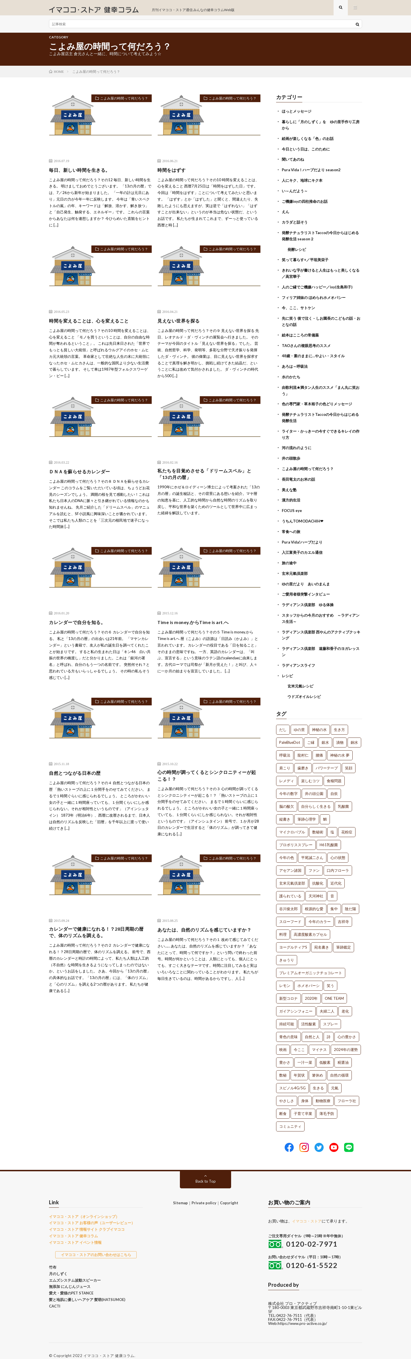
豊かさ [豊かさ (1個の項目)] (284, 1053)
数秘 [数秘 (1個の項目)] (283, 1066)
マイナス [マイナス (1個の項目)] (319, 1040)
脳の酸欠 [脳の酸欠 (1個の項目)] (286, 797)
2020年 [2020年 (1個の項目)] (311, 989)
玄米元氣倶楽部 (296, 567)
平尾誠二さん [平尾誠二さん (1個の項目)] (312, 848)
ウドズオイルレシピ (305, 687)
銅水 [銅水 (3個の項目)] (354, 733)
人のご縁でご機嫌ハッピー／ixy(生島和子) (320, 287)
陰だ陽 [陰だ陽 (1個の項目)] (350, 899)
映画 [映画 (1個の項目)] (283, 1040)
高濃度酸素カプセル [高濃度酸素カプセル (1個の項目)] (310, 925)
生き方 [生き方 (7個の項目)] (339, 720)
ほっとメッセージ (298, 115)
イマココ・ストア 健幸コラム (73, 1226)
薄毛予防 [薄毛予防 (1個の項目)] (326, 1104)
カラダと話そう (296, 224)
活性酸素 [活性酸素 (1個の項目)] (308, 1015)
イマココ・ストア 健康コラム (108, 1346)
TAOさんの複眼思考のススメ (308, 344)
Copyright (229, 1193)
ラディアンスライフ (300, 656)
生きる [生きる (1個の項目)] (318, 1079)
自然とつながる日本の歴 (78, 777)
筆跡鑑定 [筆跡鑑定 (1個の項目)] (343, 938)
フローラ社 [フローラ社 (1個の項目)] (347, 1091)
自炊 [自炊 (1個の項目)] (334, 784)
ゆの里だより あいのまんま (308, 577)
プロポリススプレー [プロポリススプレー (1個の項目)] (296, 835)
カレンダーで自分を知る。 (80, 626)
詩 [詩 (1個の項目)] (328, 1027)
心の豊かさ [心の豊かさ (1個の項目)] (347, 1027)
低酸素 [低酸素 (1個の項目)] (324, 1053)
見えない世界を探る (181, 325)
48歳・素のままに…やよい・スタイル (315, 354)
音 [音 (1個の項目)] (332, 887)
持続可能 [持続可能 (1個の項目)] (286, 1015)
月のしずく (58, 1264)
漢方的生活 (292, 495)
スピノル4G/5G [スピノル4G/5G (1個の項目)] (292, 1079)
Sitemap (180, 1193)
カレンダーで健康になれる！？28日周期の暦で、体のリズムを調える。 (99, 940)
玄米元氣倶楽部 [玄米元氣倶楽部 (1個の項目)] (292, 874)
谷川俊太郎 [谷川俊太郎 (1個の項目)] (288, 899)
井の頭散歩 (292, 454)
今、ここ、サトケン (300, 307)
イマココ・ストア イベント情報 (75, 1233)
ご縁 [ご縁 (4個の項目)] (311, 733)
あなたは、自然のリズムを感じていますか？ (204, 940)
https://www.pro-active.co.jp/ (304, 1314)
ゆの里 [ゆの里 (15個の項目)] (299, 720)
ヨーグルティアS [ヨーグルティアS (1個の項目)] (293, 938)
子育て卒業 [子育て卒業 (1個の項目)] (303, 1104)
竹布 (52, 1257)
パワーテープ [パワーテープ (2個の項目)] (327, 759)
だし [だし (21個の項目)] (283, 720)
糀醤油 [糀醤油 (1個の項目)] (343, 1053)
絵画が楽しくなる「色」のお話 (310, 142)
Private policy (204, 1193)
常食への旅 (292, 526)
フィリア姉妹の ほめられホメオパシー (316, 297)
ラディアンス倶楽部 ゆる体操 (310, 598)
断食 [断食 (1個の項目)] (283, 1104)
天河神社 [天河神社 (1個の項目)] (316, 887)
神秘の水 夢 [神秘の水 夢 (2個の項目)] (340, 746)
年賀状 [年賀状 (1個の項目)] (299, 1066)
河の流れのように (298, 444)
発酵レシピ (297, 250)
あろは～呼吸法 (296, 365)
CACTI (54, 1296)
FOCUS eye (292, 505)
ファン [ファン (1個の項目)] (314, 861)
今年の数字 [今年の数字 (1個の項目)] (288, 784)
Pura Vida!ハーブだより (304, 536)
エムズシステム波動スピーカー (75, 1271)
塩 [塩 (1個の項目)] (332, 823)
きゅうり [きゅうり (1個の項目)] (286, 951)
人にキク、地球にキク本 (304, 183)
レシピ (288, 667)
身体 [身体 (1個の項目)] (305, 1091)
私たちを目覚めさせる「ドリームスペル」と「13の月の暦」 (207, 480)
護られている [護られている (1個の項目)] (290, 887)
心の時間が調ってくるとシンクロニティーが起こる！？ (207, 781)
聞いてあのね (294, 162)
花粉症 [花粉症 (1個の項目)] (346, 823)
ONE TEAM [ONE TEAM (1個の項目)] (334, 989)
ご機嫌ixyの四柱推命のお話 (306, 203)
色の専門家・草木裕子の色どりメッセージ (319, 401)
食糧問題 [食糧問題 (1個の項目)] (334, 771)
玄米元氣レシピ (301, 677)
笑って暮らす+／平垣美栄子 (307, 261)
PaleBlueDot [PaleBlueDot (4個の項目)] (289, 733)
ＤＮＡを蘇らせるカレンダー (83, 476)
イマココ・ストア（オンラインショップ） (84, 1207)
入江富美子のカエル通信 (304, 546)
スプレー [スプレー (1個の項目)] (330, 1015)
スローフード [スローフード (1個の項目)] (290, 912)
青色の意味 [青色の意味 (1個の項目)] (288, 1027)
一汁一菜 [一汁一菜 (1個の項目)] (304, 1053)
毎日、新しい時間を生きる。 (83, 174)
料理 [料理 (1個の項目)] (283, 925)
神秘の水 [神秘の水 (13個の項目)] (319, 720)
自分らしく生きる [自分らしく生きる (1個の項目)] (316, 797)
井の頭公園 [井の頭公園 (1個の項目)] (314, 784)
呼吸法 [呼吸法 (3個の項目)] (284, 746)
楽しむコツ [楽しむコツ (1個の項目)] (310, 771)
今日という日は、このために (308, 152)
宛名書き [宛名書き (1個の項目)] (321, 938)
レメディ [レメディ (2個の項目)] (286, 771)
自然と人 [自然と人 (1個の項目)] (312, 1027)
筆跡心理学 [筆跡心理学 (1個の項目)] (306, 810)
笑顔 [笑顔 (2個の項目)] (348, 759)
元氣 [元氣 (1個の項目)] (334, 1079)
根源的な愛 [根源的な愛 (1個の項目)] (314, 899)
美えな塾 (290, 485)
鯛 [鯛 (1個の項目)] (325, 810)
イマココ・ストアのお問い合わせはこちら (96, 1245)
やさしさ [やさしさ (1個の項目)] (286, 1091)
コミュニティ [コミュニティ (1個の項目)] (290, 1117)
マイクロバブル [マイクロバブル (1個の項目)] (292, 823)
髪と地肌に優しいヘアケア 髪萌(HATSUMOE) (87, 1290)
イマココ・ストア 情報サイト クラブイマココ (87, 1220)
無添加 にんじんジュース (70, 1277)
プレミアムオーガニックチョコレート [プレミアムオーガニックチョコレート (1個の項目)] (310, 963)
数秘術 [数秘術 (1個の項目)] (317, 823)
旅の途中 (290, 557)
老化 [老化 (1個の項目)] (345, 1002)
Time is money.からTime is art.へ (196, 626)
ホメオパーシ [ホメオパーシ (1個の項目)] (308, 976)
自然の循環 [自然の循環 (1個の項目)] (339, 1066)
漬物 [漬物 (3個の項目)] (340, 733)
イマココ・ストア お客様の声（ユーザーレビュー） (92, 1213)
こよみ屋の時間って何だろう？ (120, 104)
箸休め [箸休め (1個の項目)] (317, 1066)
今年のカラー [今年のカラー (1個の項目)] (320, 912)
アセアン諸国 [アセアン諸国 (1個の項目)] (290, 861)
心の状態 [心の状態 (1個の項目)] (337, 848)
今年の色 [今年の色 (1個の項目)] (286, 848)
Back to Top (205, 1171)
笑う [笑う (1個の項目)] (330, 976)
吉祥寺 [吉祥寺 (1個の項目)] (343, 912)
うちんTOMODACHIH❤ (304, 516)
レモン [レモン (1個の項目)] (284, 976)
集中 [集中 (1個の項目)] (334, 899)
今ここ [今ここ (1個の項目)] (299, 1040)
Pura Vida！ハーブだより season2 (313, 173)
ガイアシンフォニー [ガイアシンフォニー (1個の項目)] (296, 1002)
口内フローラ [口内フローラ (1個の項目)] (338, 861)
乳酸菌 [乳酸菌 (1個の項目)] (343, 797)
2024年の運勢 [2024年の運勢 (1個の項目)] (346, 1040)
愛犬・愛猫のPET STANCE (71, 1283)
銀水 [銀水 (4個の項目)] (325, 733)
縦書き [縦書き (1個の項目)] (284, 810)
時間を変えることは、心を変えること (94, 325)
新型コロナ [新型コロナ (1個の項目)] (288, 989)
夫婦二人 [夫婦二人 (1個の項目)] (327, 1002)
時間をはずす (173, 174)
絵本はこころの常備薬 (302, 334)
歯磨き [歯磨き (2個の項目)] (303, 759)
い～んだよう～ (296, 193)
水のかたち (292, 375)
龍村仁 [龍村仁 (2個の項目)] (303, 746)
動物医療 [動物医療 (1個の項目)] (323, 1091)
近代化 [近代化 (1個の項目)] (336, 874)
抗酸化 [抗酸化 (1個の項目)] (317, 874)
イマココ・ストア (308, 1211)
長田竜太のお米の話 (300, 475)
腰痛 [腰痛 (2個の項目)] (319, 746)
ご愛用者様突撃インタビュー (308, 587)
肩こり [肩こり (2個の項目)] (284, 759)
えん (286, 214)
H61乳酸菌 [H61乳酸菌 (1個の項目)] (329, 835)
